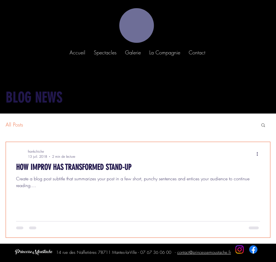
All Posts (14, 124)
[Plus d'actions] (259, 153)
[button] (105, 52)
